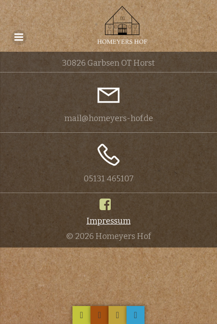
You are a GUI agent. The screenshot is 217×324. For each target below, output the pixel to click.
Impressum (108, 221)
